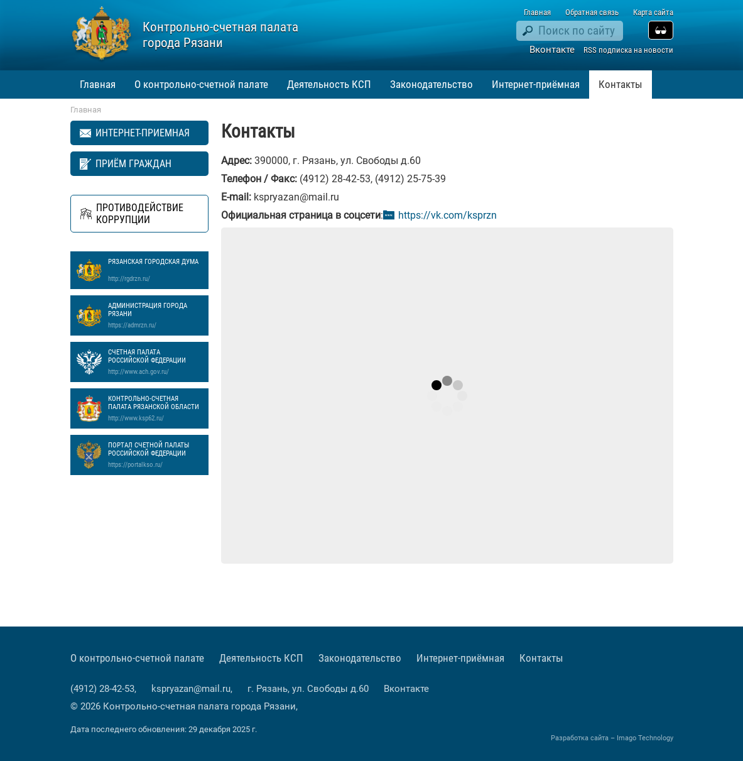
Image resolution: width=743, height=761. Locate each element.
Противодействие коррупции (139, 214)
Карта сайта (653, 12)
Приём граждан (133, 164)
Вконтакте (552, 49)
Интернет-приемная (142, 133)
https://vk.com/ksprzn (447, 215)
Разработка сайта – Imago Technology (612, 738)
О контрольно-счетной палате (201, 84)
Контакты (621, 84)
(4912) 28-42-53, (104, 688)
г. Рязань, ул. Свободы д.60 (308, 688)
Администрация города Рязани (155, 315)
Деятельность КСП (329, 84)
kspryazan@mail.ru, (193, 688)
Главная (537, 12)
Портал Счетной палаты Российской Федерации (155, 455)
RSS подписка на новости (628, 50)
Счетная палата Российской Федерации (155, 362)
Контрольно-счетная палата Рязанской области (155, 408)
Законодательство (431, 84)
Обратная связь (592, 12)
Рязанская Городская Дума (155, 270)
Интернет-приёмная (536, 84)
